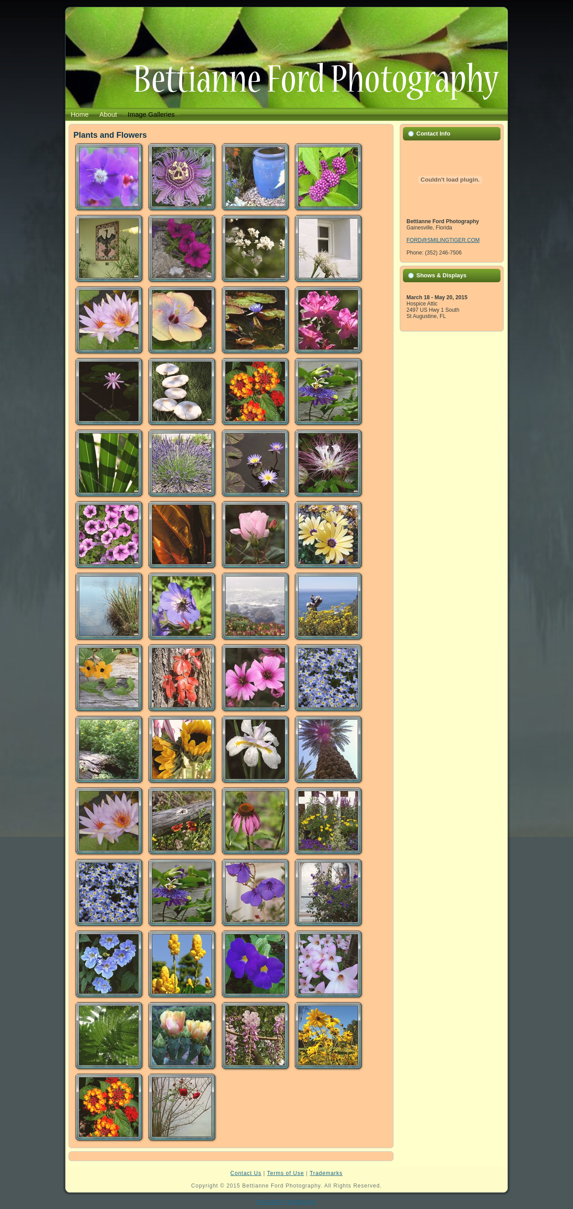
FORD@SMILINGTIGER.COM (443, 240)
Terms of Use (285, 1173)
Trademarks (326, 1173)
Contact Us (246, 1173)
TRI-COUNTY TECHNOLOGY (286, 1202)
